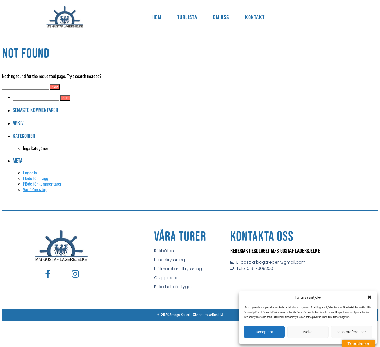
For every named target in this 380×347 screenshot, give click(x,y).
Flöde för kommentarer (42, 184)
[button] (369, 297)
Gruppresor (166, 278)
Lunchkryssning (169, 260)
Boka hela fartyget (173, 287)
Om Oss (221, 17)
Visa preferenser (351, 332)
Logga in (30, 172)
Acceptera (264, 332)
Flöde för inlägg (35, 178)
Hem (157, 17)
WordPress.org (35, 189)
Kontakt (255, 17)
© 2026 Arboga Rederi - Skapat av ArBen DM (190, 314)
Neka (307, 332)
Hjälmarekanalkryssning (178, 269)
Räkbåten (164, 251)
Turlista (187, 17)
